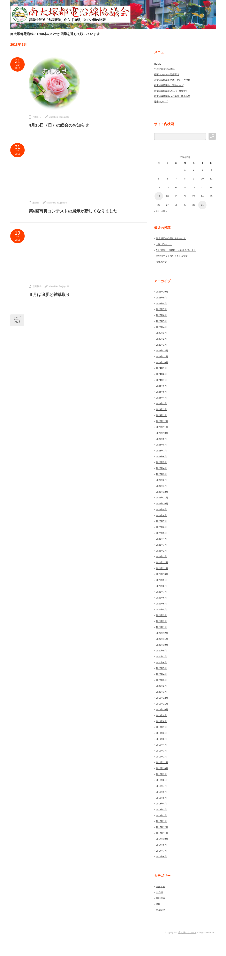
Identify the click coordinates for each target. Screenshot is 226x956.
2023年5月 (161, 462)
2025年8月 (161, 303)
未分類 (35, 202)
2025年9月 (161, 297)
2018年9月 (161, 774)
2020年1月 (161, 692)
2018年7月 (161, 786)
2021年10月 (162, 574)
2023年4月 (161, 468)
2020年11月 (162, 639)
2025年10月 (162, 291)
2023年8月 (161, 444)
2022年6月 (161, 527)
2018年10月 (162, 768)
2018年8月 (161, 780)
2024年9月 (161, 368)
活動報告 (37, 286)
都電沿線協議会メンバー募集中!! (170, 91)
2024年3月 (161, 403)
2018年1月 (161, 821)
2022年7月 (161, 521)
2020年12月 (162, 633)
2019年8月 (161, 721)
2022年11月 (162, 497)
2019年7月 (161, 727)
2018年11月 (162, 762)
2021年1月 (161, 627)
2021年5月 (161, 603)
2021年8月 (161, 586)
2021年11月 (162, 568)
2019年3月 (161, 750)
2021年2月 (161, 621)
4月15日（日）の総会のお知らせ (59, 125)
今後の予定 (161, 262)
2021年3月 (161, 615)
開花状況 (160, 910)
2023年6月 (161, 456)
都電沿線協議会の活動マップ (168, 85)
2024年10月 (162, 362)
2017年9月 (161, 845)
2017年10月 (162, 839)
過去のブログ (161, 101)
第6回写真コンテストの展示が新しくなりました (73, 211)
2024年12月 (162, 350)
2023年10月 (162, 433)
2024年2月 (161, 409)
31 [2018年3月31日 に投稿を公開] (202, 205)
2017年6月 (161, 856)
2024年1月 (161, 415)
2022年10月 (162, 503)
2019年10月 (162, 709)
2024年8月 (161, 374)
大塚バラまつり (164, 244)
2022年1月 (161, 556)
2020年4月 (161, 674)
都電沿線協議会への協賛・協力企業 (172, 96)
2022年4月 (161, 539)
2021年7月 (161, 592)
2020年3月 (161, 680)
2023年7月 (161, 450)
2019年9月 (161, 715)
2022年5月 (161, 533)
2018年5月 (161, 798)
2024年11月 (162, 356)
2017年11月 (162, 833)
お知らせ (37, 117)
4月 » (164, 211)
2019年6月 (161, 733)
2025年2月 (161, 339)
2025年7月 (161, 309)
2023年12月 (162, 421)
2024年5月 (161, 392)
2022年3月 (161, 545)
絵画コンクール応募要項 (166, 74)
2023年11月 (162, 427)
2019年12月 (162, 698)
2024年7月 (161, 380)
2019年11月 (162, 703)
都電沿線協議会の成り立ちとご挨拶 (172, 80)
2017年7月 (161, 851)
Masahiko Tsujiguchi (59, 117)
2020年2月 (161, 686)
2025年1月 (161, 345)
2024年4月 (161, 397)
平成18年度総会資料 (164, 69)
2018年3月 (161, 809)
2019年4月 (161, 745)
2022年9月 (161, 509)
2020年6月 (161, 662)
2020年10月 (162, 645)
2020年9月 (161, 650)
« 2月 (156, 211)
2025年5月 (161, 321)
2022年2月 (161, 550)
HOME (157, 64)
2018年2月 (161, 815)
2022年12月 (162, 492)
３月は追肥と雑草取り (49, 294)
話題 (158, 904)
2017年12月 (162, 827)
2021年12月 (162, 562)
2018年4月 (161, 803)
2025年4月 (161, 327)
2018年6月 (161, 792)
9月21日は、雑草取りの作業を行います (176, 250)
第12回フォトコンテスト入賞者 (172, 256)
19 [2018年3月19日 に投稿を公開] (158, 196)
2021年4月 (161, 609)
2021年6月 (161, 597)
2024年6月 (161, 386)
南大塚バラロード (187, 932)
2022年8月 (161, 515)
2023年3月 (161, 474)
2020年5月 (161, 668)
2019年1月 (161, 756)
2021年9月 (161, 580)
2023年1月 (161, 486)
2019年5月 (161, 739)
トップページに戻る (17, 319)
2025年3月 (161, 333)
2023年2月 (161, 480)
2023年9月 (161, 439)
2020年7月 (161, 656)
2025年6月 (161, 315)
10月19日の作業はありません (171, 238)
